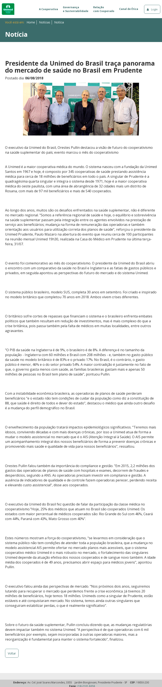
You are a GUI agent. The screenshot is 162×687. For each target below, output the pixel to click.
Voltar (12, 653)
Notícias (44, 22)
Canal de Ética (128, 9)
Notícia (59, 22)
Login (152, 9)
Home (31, 22)
